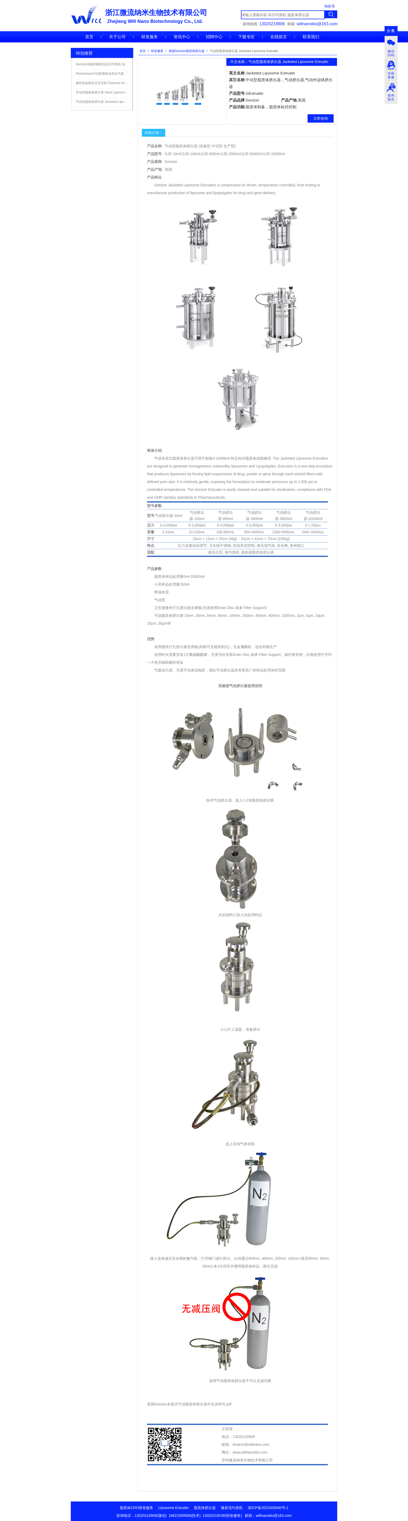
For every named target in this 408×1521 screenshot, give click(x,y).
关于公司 (117, 37)
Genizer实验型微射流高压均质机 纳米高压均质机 (102, 64)
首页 (89, 37)
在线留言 (278, 37)
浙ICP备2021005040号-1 (268, 1508)
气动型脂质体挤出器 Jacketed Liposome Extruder (102, 102)
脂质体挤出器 (205, 1508)
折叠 (391, 31)
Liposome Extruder (173, 1508)
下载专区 (246, 37)
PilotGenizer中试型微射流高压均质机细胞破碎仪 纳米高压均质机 (102, 73)
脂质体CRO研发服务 (136, 1508)
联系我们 (311, 37)
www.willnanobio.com (250, 1452)
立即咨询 (320, 118)
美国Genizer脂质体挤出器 (187, 51)
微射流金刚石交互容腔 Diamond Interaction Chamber (102, 83)
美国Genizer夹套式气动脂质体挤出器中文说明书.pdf (189, 1404)
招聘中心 (214, 37)
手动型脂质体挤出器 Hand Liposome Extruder (102, 92)
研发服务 (149, 37)
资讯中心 (182, 37)
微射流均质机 (232, 1508)
